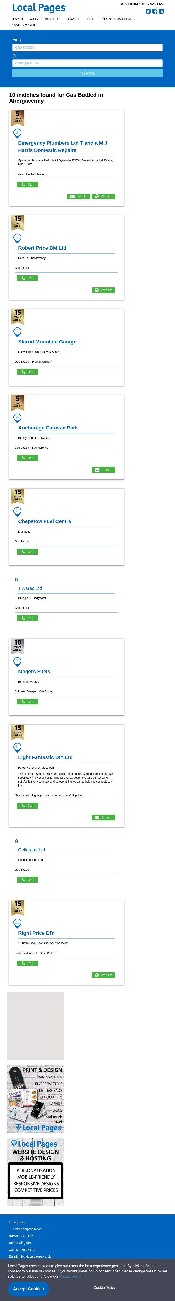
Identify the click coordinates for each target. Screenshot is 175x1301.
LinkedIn (161, 11)
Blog (91, 19)
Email (81, 196)
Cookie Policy (104, 1288)
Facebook (155, 11)
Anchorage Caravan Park (48, 428)
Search (17, 19)
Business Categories (118, 19)
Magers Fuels (34, 671)
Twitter (148, 11)
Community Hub (23, 25)
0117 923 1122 (153, 4)
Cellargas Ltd (31, 849)
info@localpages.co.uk (35, 1256)
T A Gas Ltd (30, 588)
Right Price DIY (36, 933)
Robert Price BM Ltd (42, 248)
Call (30, 184)
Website (106, 196)
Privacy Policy (70, 1276)
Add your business (44, 19)
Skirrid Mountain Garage (47, 342)
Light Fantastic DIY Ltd (45, 757)
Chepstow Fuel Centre (44, 521)
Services (73, 19)
